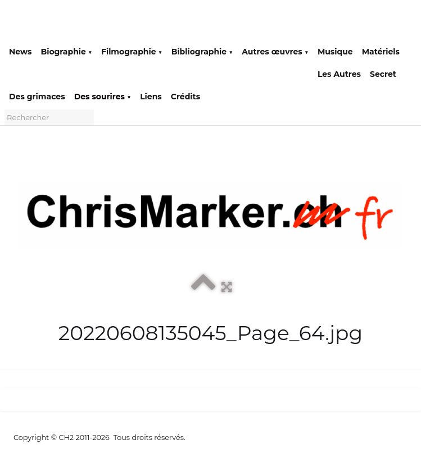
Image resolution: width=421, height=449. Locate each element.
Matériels (381, 52)
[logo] (17, 23)
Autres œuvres (275, 52)
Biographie (66, 52)
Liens (151, 96)
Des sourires (103, 96)
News (20, 52)
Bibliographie (202, 52)
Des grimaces (37, 96)
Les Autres (339, 74)
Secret (383, 74)
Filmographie (131, 52)
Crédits (185, 96)
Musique (335, 52)
